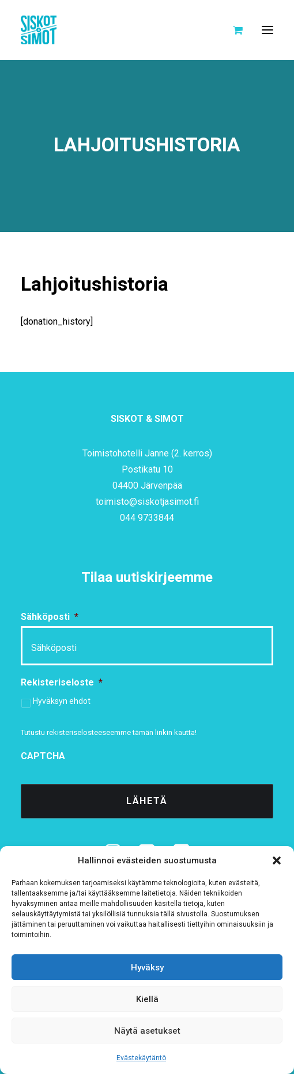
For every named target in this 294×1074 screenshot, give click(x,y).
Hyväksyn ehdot (62, 701)
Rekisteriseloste (62, 682)
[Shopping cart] (233, 30)
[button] (276, 860)
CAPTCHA (43, 756)
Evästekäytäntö (141, 1058)
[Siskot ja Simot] (38, 30)
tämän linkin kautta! (165, 732)
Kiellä (147, 999)
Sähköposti (49, 616)
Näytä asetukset (147, 1031)
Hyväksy (147, 967)
